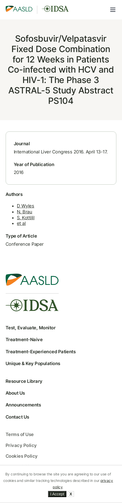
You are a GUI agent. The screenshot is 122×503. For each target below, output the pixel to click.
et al (21, 223)
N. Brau (24, 211)
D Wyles (25, 206)
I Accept (57, 494)
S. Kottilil (25, 217)
